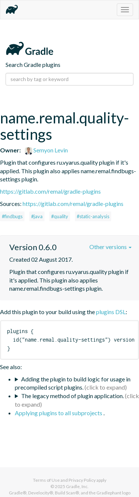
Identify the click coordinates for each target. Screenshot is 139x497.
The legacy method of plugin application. (72, 395)
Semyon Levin (46, 150)
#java (37, 216)
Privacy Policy (82, 480)
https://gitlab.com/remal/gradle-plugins (50, 191)
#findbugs (12, 216)
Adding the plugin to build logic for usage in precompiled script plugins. (72, 383)
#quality (59, 216)
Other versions (110, 246)
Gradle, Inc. (77, 486)
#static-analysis (93, 216)
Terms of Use (46, 480)
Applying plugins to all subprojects (59, 412)
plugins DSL (111, 311)
